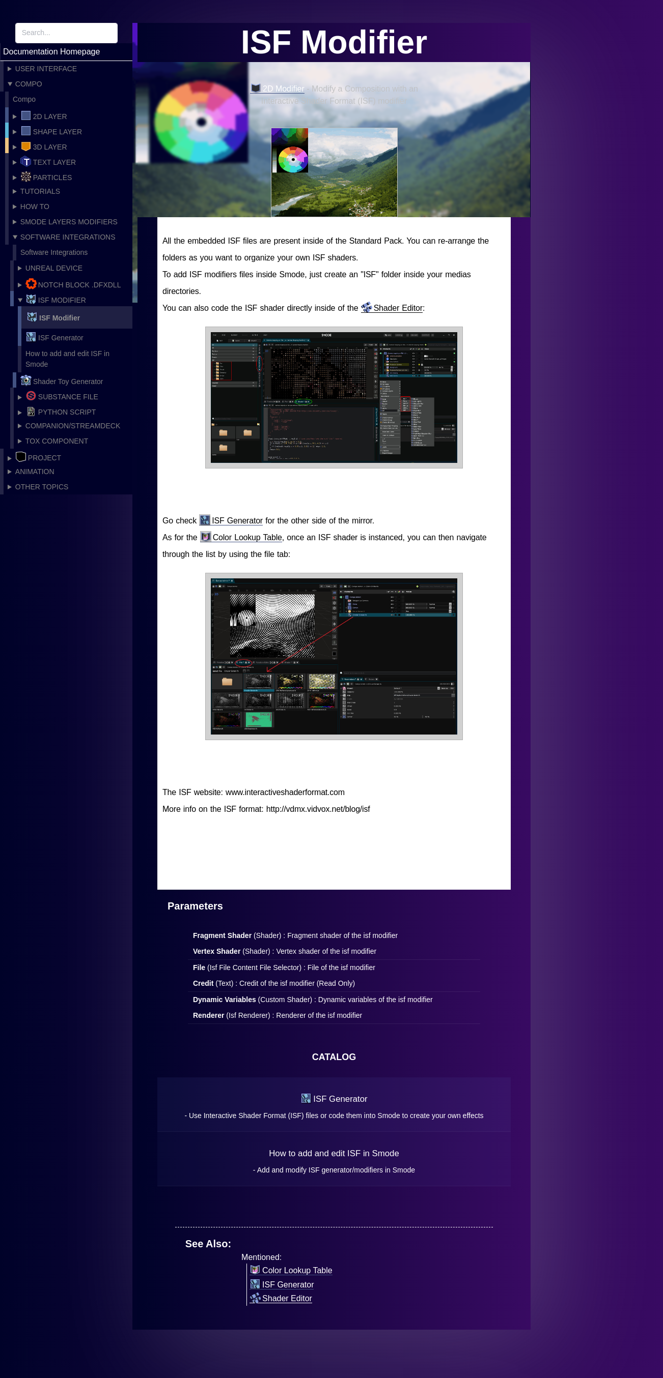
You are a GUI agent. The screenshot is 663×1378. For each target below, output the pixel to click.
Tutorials (40, 191)
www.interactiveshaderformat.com (285, 792)
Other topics (42, 487)
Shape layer (51, 130)
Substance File (61, 395)
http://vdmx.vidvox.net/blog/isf (318, 809)
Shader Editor (392, 308)
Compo (28, 84)
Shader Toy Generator (61, 380)
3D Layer (43, 146)
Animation (34, 471)
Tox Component (56, 441)
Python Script (60, 411)
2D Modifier (277, 89)
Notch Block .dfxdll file (69, 284)
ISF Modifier (55, 299)
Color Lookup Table (241, 537)
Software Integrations (68, 237)
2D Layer (43, 115)
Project (38, 456)
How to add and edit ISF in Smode (67, 358)
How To (34, 206)
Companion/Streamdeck (72, 426)
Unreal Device (53, 268)
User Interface (46, 69)
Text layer (48, 161)
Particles (46, 176)
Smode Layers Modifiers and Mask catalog (65, 223)
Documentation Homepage (51, 51)
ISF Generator (54, 336)
